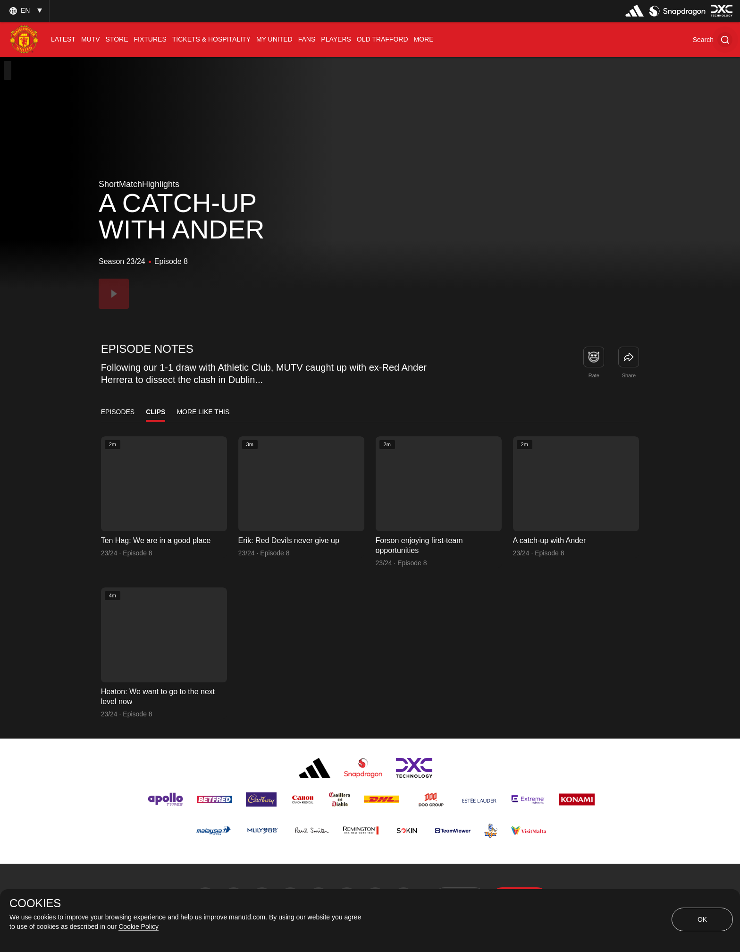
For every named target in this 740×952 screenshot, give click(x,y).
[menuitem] (63, 39)
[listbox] (24, 10)
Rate (594, 375)
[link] (628, 357)
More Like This (203, 412)
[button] (712, 39)
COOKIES (35, 903)
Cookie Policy (138, 926)
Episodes (118, 412)
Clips (155, 412)
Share (629, 375)
